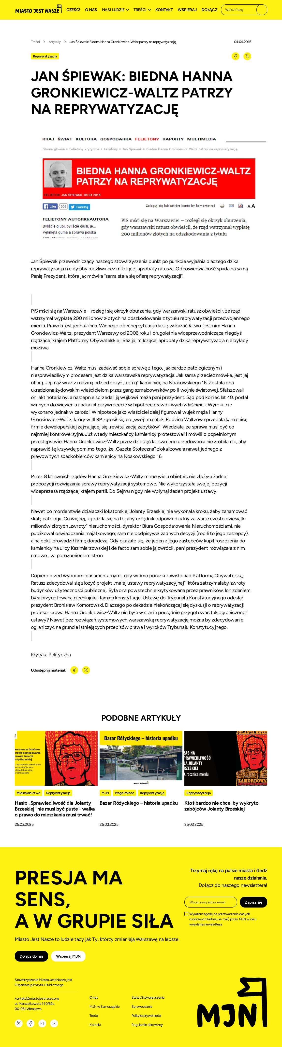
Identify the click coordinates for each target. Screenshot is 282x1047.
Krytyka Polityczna (51, 655)
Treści (35, 42)
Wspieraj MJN (68, 956)
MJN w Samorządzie (104, 1007)
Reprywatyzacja (45, 56)
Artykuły (55, 42)
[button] (116, 10)
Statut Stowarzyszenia (148, 997)
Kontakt (164, 9)
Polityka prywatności (147, 1016)
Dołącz (209, 9)
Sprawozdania (142, 1007)
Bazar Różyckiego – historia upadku (139, 803)
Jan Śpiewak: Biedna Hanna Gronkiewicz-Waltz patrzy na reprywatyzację (123, 42)
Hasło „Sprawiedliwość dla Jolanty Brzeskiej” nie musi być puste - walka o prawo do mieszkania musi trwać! (55, 809)
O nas (91, 9)
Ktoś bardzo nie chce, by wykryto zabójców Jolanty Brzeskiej (221, 806)
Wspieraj (187, 9)
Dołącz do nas (31, 956)
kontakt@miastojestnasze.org (37, 998)
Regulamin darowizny (147, 1025)
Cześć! (73, 9)
